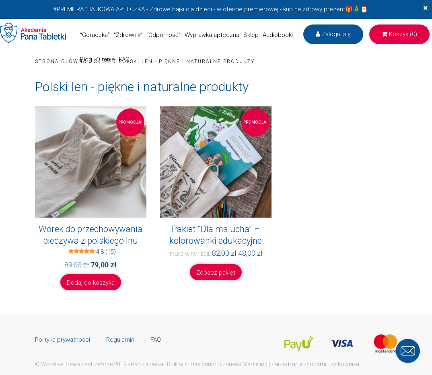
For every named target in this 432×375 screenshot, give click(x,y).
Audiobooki (278, 35)
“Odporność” (163, 35)
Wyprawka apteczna (212, 35)
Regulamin (120, 339)
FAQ (124, 59)
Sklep (251, 35)
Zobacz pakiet (215, 272)
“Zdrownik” (128, 35)
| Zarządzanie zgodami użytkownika (314, 364)
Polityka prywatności (62, 339)
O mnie (105, 59)
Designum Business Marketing (229, 364)
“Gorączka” (95, 35)
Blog (86, 59)
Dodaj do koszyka (91, 282)
